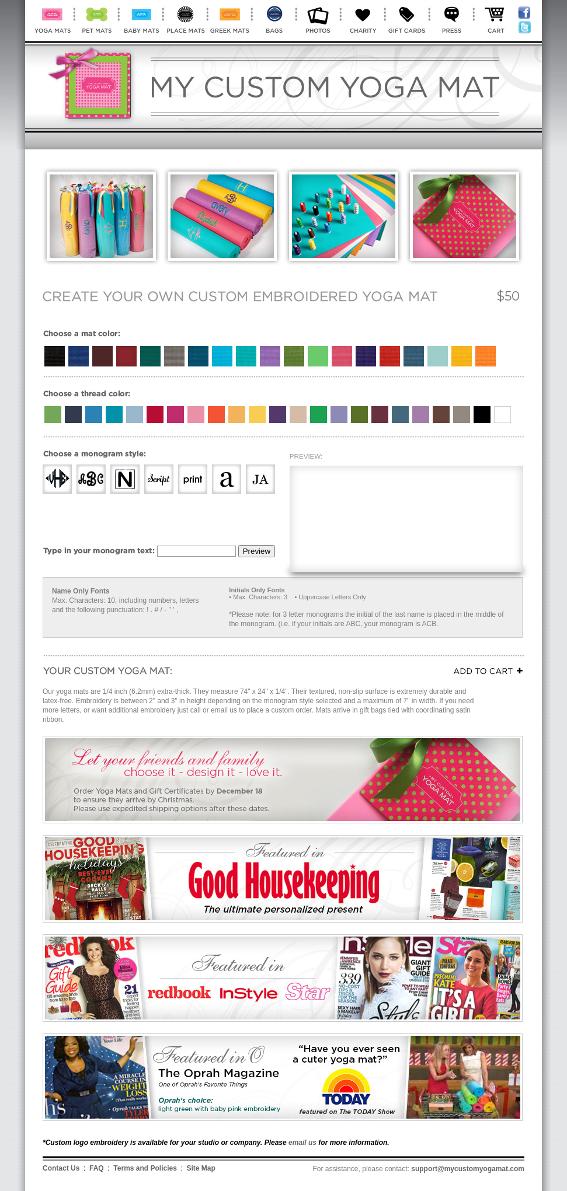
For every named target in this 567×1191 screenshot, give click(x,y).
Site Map (201, 1168)
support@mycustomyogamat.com (467, 1169)
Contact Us (61, 1168)
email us (302, 1142)
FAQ (96, 1168)
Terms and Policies (145, 1168)
